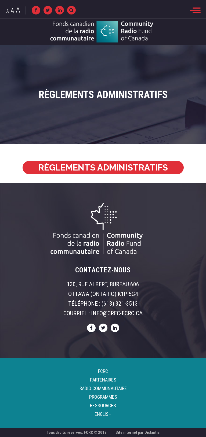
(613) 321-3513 (120, 303)
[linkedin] (59, 10)
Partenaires (103, 380)
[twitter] (48, 10)
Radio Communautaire (103, 388)
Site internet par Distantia (137, 432)
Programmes (103, 397)
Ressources (103, 405)
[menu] (195, 10)
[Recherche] (71, 10)
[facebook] (36, 10)
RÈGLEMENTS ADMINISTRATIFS (103, 167)
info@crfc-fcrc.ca (117, 313)
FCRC (103, 371)
